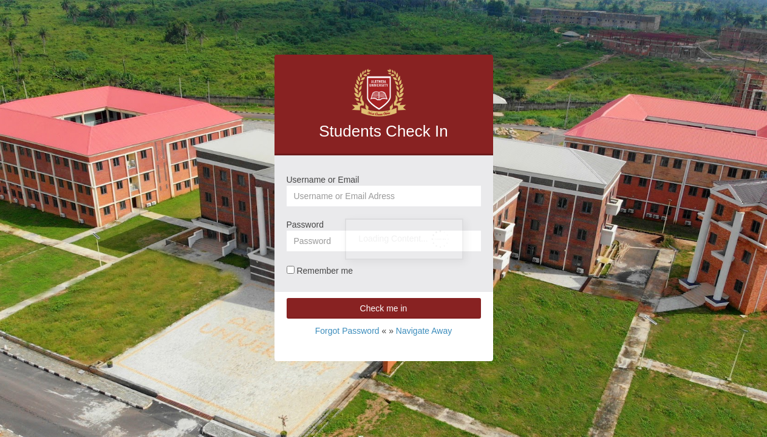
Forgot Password (347, 331)
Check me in (383, 308)
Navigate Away (424, 331)
